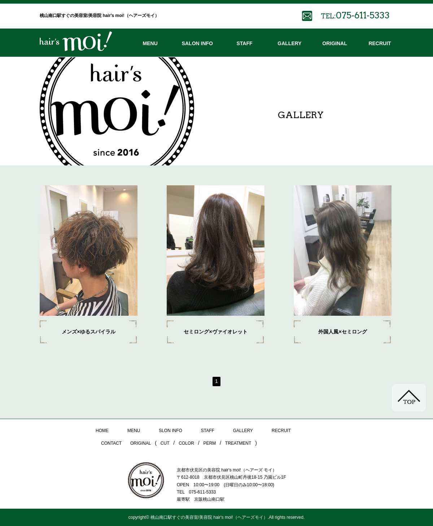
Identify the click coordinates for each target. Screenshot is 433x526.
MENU (150, 43)
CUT (165, 443)
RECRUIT (379, 43)
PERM (210, 443)
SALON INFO (197, 43)
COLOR (186, 443)
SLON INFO (170, 430)
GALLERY (289, 43)
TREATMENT (238, 443)
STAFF (244, 43)
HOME (102, 430)
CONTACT (111, 443)
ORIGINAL (334, 43)
